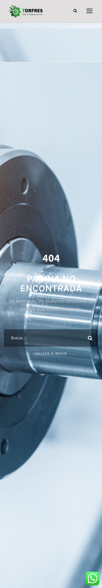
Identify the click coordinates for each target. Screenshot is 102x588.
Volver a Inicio (51, 353)
